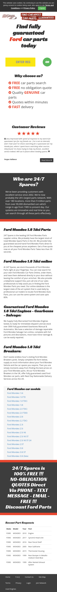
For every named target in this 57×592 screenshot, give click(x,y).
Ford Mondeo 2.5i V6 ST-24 (19, 440)
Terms (7, 583)
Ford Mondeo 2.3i (15, 424)
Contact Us (29, 577)
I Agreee (42, 8)
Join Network (41, 583)
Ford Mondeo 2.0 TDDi (17, 413)
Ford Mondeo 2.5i (15, 428)
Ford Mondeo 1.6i (15, 393)
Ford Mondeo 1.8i (15, 405)
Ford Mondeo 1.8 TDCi (17, 401)
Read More (47, 160)
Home (7, 577)
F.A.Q (17, 577)
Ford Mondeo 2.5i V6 (16, 432)
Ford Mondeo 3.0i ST (16, 452)
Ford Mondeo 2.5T (15, 444)
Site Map (42, 577)
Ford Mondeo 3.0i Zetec (17, 456)
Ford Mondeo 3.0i (15, 448)
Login (28, 583)
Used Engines (10, 589)
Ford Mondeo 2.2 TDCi (17, 420)
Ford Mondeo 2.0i (15, 416)
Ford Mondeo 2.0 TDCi (17, 409)
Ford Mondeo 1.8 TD (16, 397)
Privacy (18, 583)
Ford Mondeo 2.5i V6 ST (17, 436)
